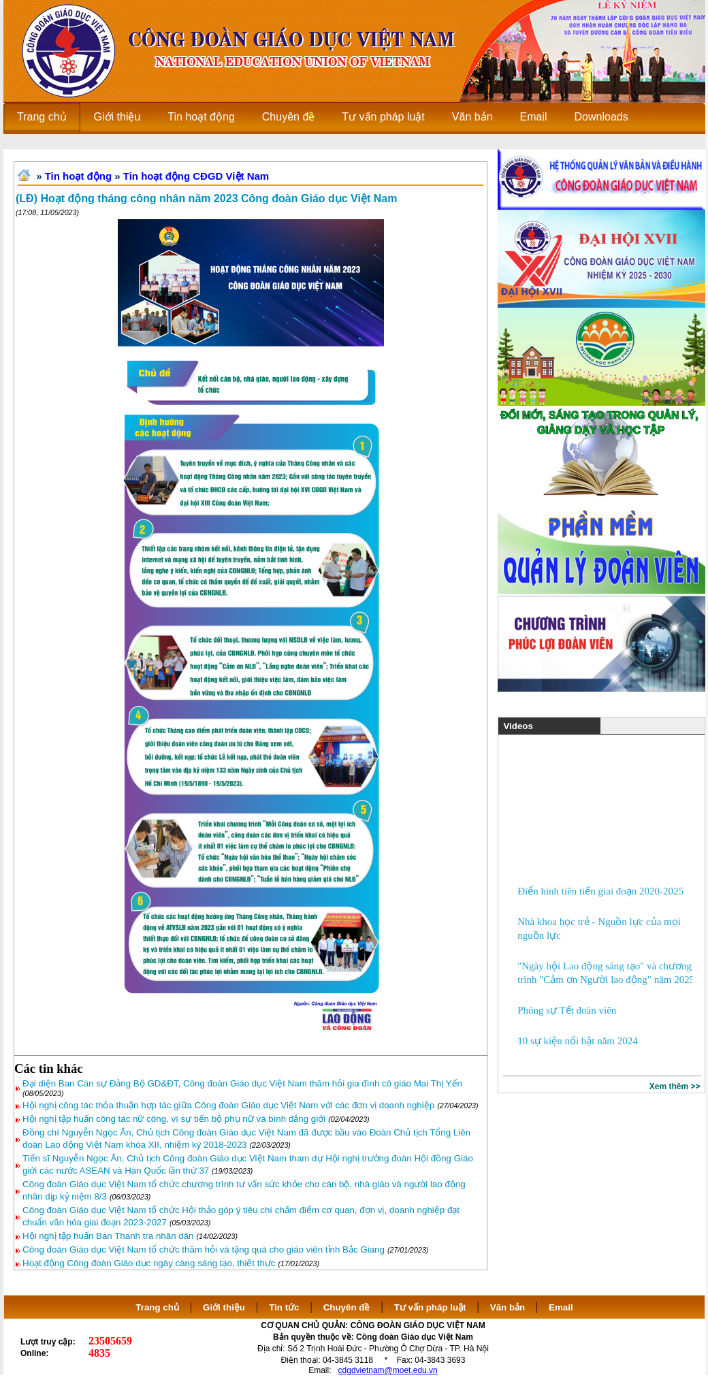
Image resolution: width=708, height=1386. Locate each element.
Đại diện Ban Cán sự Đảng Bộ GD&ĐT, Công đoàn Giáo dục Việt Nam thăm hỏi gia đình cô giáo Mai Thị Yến (242, 1083)
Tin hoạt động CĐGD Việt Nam (196, 176)
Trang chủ (157, 1307)
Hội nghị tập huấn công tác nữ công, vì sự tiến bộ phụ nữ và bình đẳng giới (173, 1119)
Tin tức (284, 1307)
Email (561, 1307)
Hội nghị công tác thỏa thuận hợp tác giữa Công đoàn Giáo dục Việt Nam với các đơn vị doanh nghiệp (228, 1105)
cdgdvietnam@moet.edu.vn (388, 1370)
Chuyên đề (346, 1307)
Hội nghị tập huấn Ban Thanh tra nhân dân (108, 1236)
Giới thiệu (224, 1307)
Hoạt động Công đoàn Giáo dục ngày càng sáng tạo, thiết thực (149, 1263)
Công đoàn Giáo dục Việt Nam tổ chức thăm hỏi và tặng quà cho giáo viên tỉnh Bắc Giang (203, 1249)
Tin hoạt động (78, 176)
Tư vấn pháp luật (430, 1307)
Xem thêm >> (675, 1086)
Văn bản (509, 1307)
